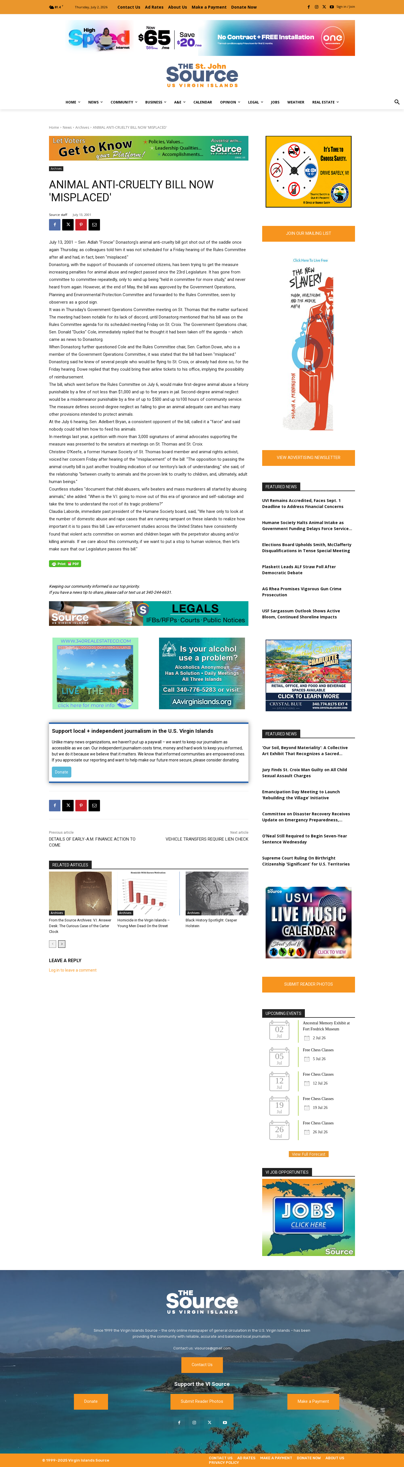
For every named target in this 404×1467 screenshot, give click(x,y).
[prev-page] (52, 944)
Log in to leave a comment (73, 970)
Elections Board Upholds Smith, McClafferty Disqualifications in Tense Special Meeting (307, 547)
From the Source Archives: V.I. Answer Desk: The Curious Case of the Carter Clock (80, 926)
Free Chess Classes (318, 1050)
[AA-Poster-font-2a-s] (202, 708)
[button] (397, 102)
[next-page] (61, 944)
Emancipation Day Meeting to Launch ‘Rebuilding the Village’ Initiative (301, 794)
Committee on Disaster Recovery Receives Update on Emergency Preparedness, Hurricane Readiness (306, 817)
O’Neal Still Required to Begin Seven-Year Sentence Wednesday (304, 839)
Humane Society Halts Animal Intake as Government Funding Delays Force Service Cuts (305, 526)
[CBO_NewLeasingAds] (309, 709)
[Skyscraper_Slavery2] (308, 428)
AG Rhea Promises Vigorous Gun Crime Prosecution (302, 591)
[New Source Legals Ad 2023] (148, 613)
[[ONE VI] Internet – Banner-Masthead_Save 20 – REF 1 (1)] (202, 38)
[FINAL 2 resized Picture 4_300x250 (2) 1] (309, 206)
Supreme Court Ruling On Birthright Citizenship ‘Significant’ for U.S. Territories (306, 861)
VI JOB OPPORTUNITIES (287, 1172)
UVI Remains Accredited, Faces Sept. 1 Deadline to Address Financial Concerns (303, 503)
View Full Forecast (308, 1154)
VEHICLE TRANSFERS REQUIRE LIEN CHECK (207, 839)
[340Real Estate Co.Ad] (95, 708)
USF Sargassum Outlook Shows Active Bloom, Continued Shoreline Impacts (301, 614)
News (67, 127)
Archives (82, 127)
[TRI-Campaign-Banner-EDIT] (148, 148)
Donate (61, 772)
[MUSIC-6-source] (309, 957)
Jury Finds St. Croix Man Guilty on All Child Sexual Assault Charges (304, 772)
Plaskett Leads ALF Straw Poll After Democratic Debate (299, 569)
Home (54, 127)
